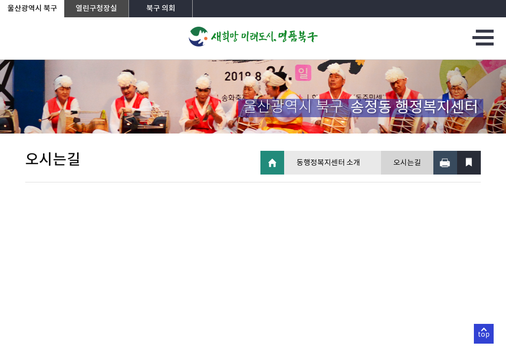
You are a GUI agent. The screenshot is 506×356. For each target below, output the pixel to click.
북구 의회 (160, 8)
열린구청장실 (96, 8)
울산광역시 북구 (32, 8)
